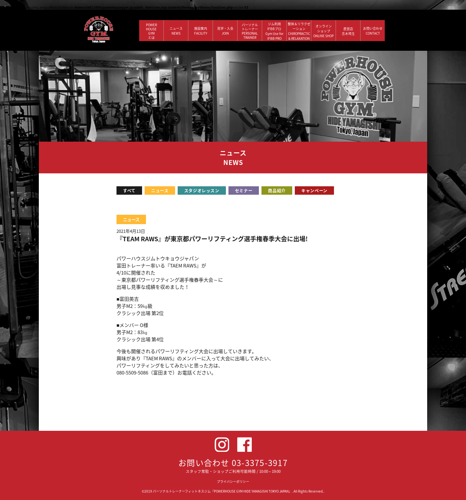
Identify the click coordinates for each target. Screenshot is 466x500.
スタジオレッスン (201, 190)
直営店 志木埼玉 (348, 31)
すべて (129, 190)
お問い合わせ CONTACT (373, 31)
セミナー (244, 190)
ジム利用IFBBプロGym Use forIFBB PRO (274, 31)
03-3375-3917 (260, 463)
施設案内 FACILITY (200, 31)
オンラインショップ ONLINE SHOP (323, 31)
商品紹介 (277, 190)
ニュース (160, 190)
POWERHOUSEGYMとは (151, 31)
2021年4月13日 (130, 231)
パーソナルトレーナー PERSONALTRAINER (250, 31)
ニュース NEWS (176, 31)
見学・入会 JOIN (225, 31)
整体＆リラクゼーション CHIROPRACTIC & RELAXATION (299, 31)
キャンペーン (314, 190)
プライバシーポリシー (233, 481)
